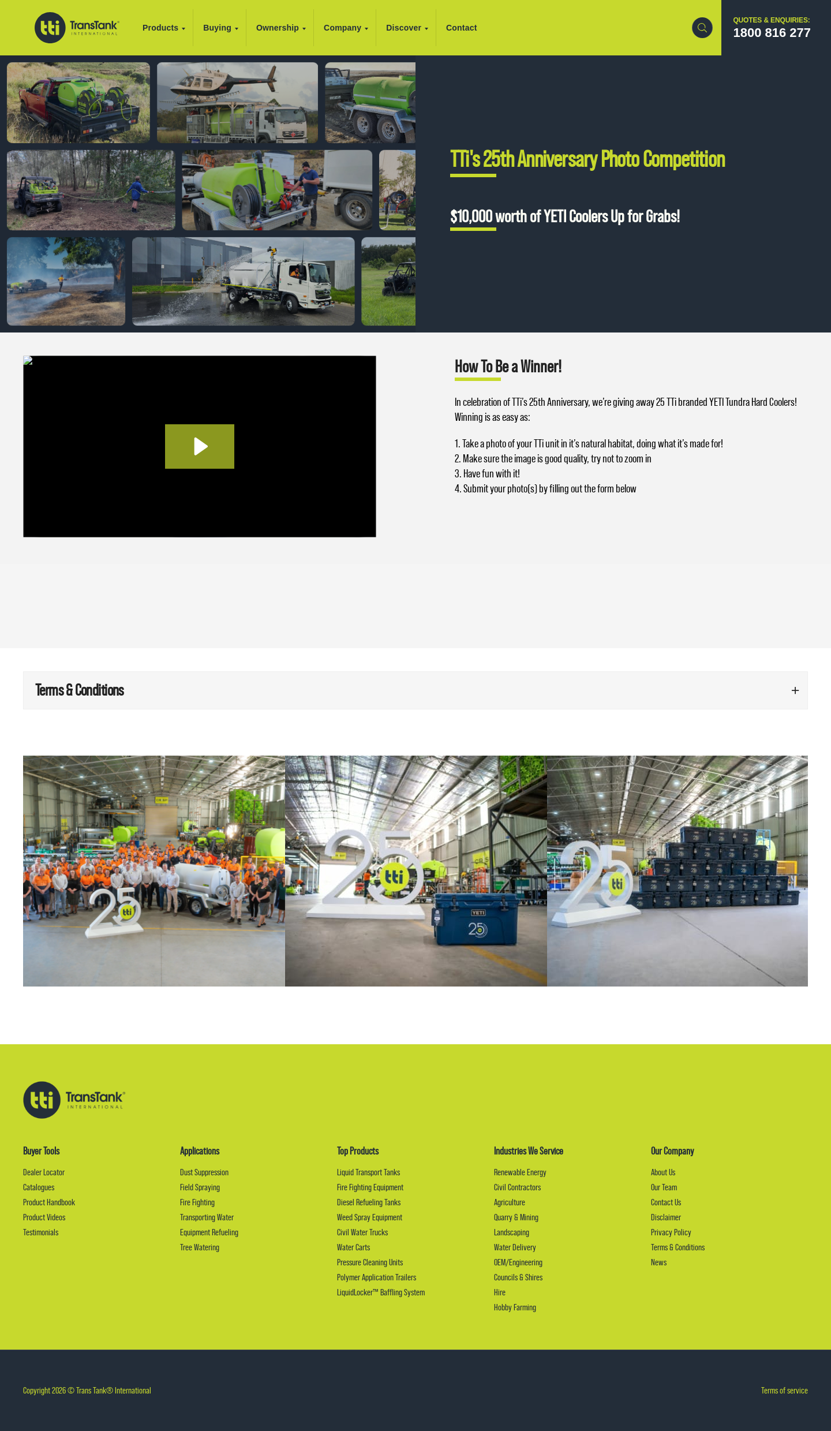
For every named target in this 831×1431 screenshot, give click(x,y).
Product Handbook (49, 1202)
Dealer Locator (44, 1172)
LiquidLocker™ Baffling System (381, 1292)
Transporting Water (207, 1217)
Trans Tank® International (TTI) (77, 27)
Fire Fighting (197, 1202)
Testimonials (40, 1232)
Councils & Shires (518, 1277)
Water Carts (353, 1247)
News (659, 1262)
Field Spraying (200, 1187)
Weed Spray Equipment (369, 1217)
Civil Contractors (517, 1187)
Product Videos (44, 1217)
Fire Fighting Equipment (370, 1187)
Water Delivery (515, 1247)
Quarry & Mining (516, 1217)
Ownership (281, 27)
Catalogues (38, 1187)
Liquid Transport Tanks (368, 1172)
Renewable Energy (520, 1172)
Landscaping (511, 1232)
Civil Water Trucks (362, 1232)
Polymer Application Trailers (376, 1277)
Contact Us (666, 1202)
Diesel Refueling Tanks (368, 1202)
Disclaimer (666, 1217)
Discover (407, 27)
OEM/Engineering (518, 1262)
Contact (461, 27)
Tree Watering (199, 1247)
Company (346, 27)
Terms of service (784, 1390)
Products (164, 27)
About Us (663, 1172)
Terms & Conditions (678, 1247)
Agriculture (509, 1202)
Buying (220, 27)
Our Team (664, 1187)
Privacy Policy (671, 1232)
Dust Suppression (204, 1172)
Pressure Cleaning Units (370, 1262)
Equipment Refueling (209, 1232)
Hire (500, 1292)
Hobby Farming (515, 1307)
